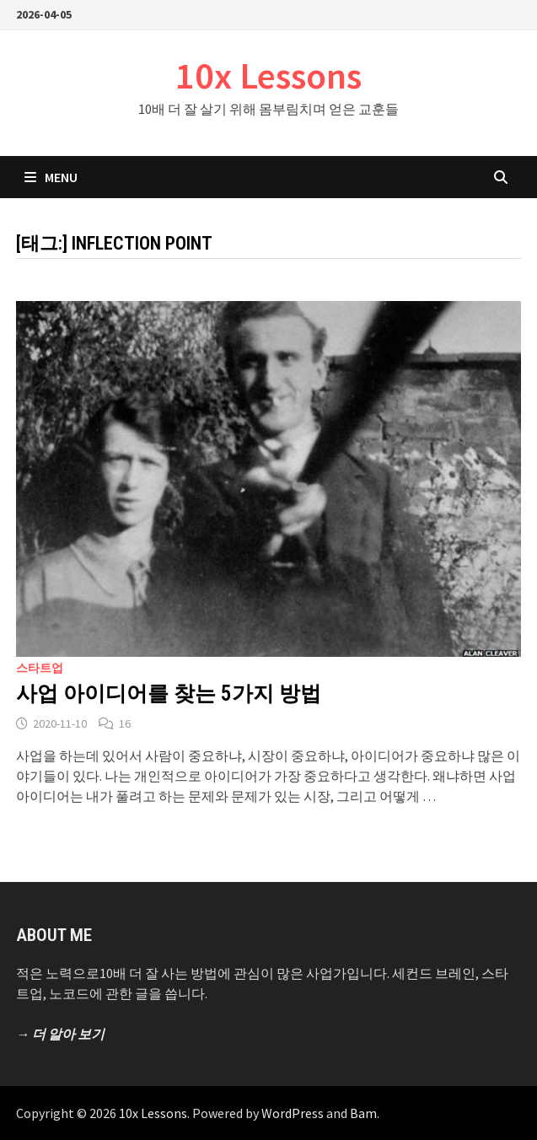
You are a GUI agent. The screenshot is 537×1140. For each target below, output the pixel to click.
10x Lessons (268, 75)
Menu (51, 177)
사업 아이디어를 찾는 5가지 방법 (168, 693)
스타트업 (39, 667)
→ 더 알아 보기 (60, 1033)
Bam (363, 1113)
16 (125, 723)
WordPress (292, 1113)
